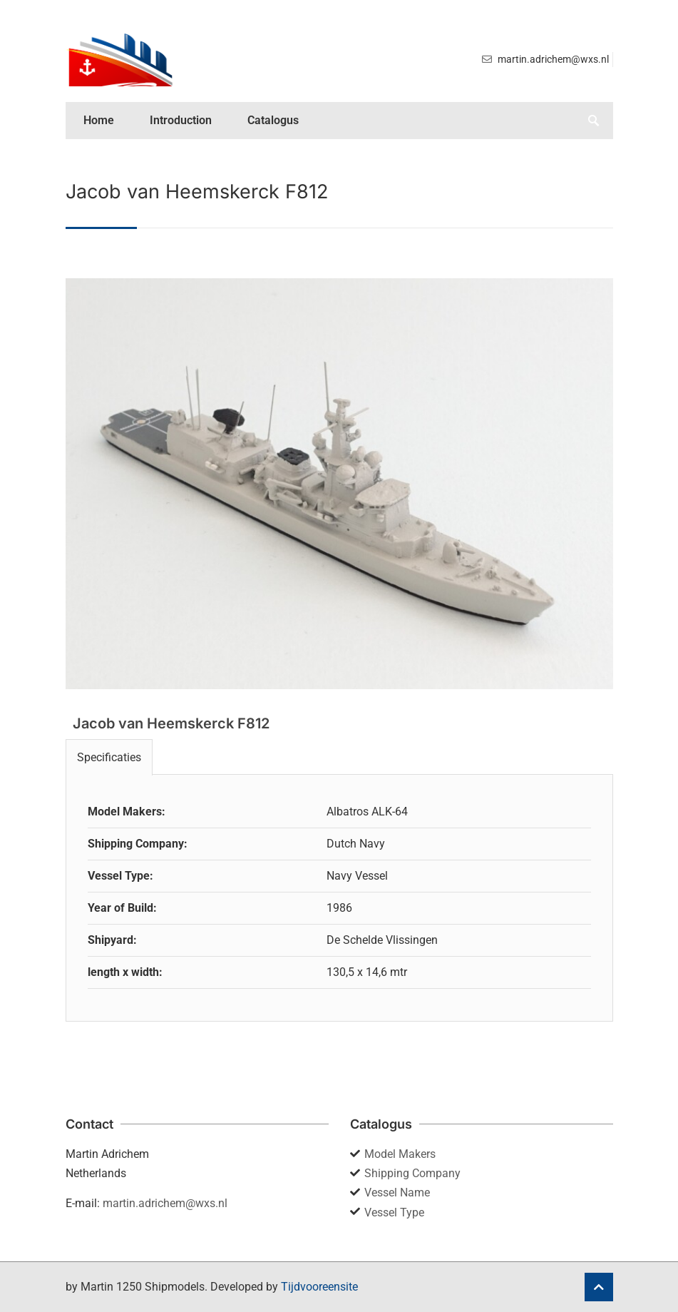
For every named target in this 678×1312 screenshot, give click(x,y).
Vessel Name (397, 1192)
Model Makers (400, 1154)
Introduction (181, 120)
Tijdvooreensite (319, 1286)
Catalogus (273, 120)
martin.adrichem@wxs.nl (165, 1203)
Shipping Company (412, 1173)
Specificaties (109, 757)
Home (98, 120)
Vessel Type (394, 1212)
